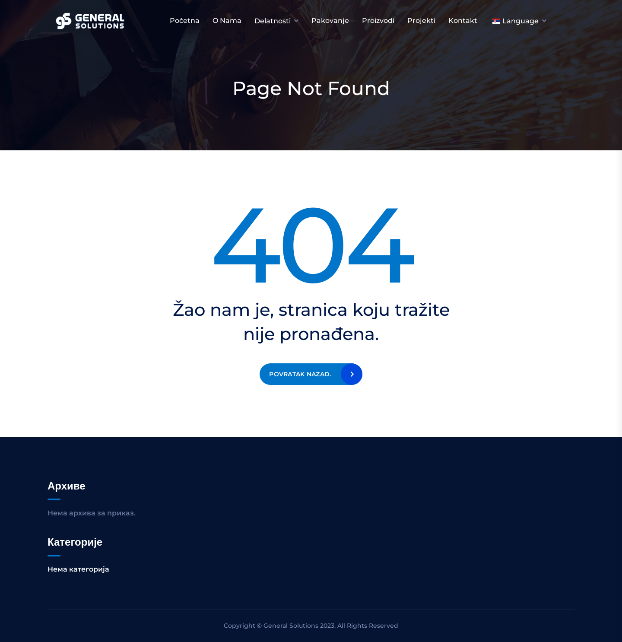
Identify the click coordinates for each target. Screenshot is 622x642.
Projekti (421, 20)
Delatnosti (272, 21)
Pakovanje (330, 20)
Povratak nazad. (300, 374)
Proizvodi (378, 20)
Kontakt (462, 20)
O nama (227, 20)
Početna (185, 20)
